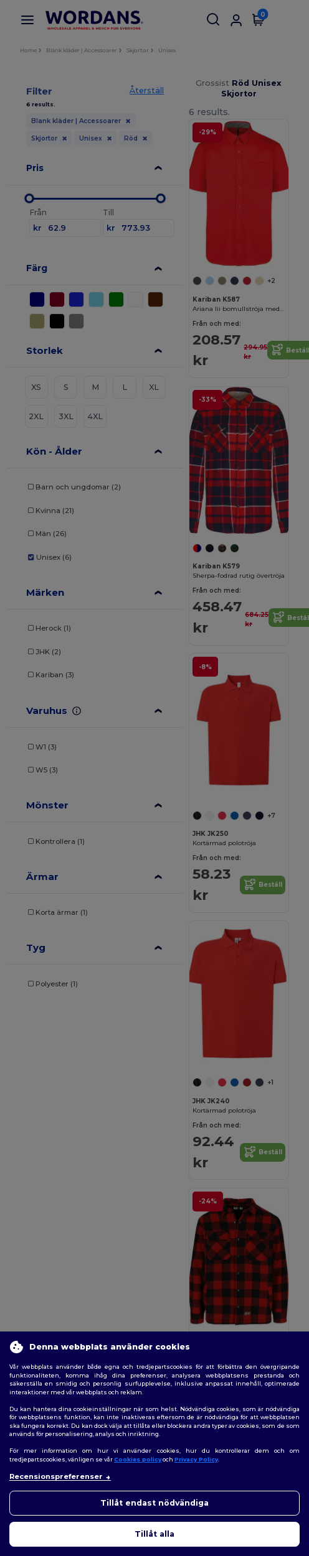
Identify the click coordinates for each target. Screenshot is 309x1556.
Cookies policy (137, 1459)
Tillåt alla (154, 1534)
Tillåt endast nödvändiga (154, 1502)
